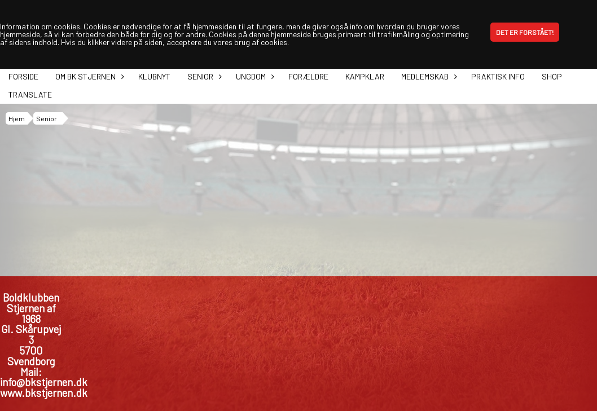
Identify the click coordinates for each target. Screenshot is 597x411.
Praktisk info (498, 76)
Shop (552, 76)
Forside (23, 76)
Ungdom (253, 76)
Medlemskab (427, 76)
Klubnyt (154, 76)
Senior (203, 76)
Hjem (16, 118)
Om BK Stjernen (88, 76)
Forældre (308, 76)
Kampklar (364, 76)
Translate (30, 94)
